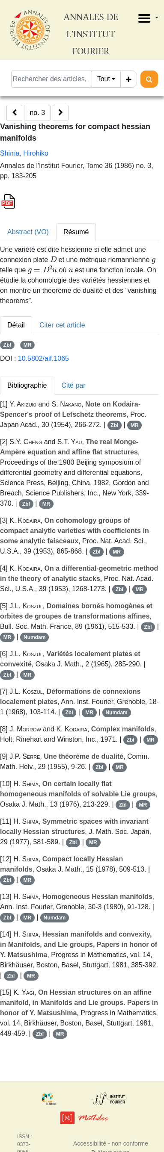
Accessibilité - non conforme (110, 1143)
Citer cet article (62, 325)
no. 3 (37, 112)
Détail (16, 325)
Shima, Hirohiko (24, 153)
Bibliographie (27, 385)
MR (28, 345)
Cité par (74, 385)
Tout (103, 78)
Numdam (34, 637)
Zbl (7, 345)
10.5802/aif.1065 (43, 358)
